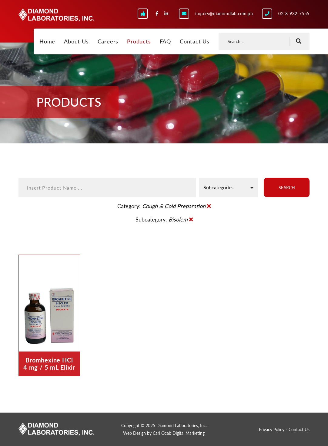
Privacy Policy (271, 429)
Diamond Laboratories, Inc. (56, 17)
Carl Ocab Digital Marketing (179, 433)
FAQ (165, 41)
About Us (76, 41)
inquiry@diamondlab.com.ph (224, 13)
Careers (108, 41)
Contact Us (194, 41)
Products (139, 41)
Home (47, 41)
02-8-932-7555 (294, 13)
